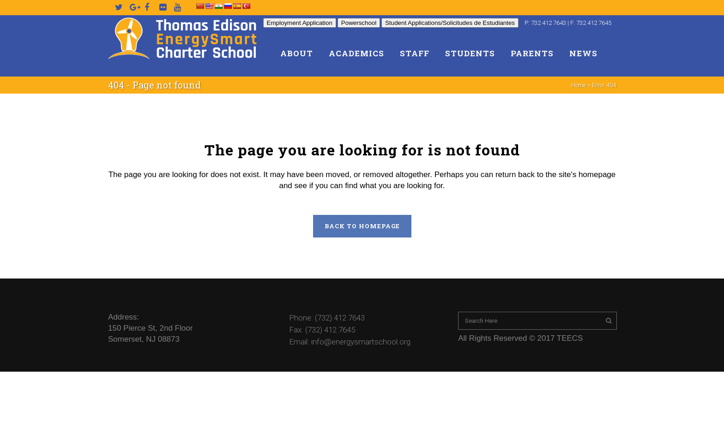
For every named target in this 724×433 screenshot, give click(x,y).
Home (578, 85)
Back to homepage (362, 226)
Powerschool (358, 22)
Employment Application (299, 22)
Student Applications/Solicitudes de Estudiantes (450, 22)
